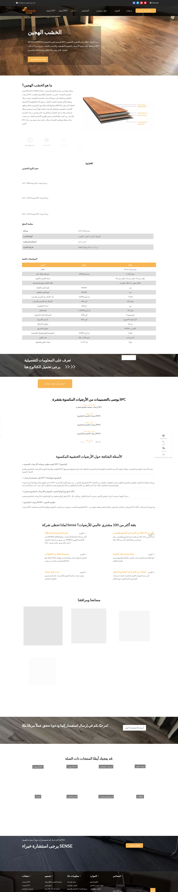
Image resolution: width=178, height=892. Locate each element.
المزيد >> (82, 533)
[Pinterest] (145, 2)
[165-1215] (24, 202)
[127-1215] (24, 189)
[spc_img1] (32, 533)
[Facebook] (134, 2)
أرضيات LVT (26, 885)
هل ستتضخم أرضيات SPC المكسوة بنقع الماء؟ (41, 478)
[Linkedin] (137, 2)
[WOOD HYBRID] (128, 357)
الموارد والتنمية (72, 885)
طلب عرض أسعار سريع (44, 59)
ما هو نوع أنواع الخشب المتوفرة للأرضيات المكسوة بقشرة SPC (47, 491)
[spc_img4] (100, 554)
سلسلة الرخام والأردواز (52, 889)
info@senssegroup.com (25, 3)
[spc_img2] (100, 533)
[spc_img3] (32, 554)
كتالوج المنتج (94, 882)
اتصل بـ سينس (134, 845)
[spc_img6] (100, 572)
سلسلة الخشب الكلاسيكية (53, 882)
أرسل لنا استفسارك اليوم (134, 728)
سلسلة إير (48, 885)
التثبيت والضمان (95, 889)
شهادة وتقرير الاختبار (97, 885)
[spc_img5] (32, 572)
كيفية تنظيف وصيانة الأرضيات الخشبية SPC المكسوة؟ (44, 464)
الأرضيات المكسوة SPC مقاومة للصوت (38, 502)
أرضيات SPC (26, 882)
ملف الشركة (71, 882)
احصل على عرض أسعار (145, 11)
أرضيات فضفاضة (27, 889)
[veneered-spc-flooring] (117, 111)
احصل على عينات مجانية (55, 383)
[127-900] (24, 174)
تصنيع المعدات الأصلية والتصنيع (77, 889)
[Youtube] (141, 2)
